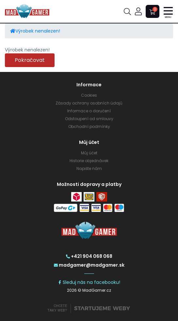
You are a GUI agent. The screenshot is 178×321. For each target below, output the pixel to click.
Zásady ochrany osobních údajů (89, 103)
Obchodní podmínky (89, 126)
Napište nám (89, 168)
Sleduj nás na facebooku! (89, 282)
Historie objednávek (89, 160)
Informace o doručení (89, 111)
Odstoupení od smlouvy (89, 118)
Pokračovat (30, 60)
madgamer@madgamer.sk (89, 265)
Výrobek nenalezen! (37, 31)
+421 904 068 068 (89, 256)
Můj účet (89, 153)
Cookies (89, 95)
